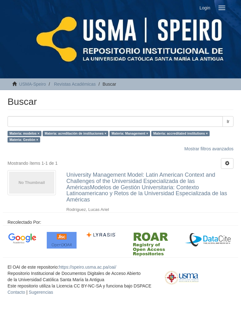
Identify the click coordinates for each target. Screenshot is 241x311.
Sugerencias (41, 292)
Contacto (16, 292)
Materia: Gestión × (23, 140)
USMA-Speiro (32, 84)
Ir (228, 121)
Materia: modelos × (24, 133)
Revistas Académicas (75, 84)
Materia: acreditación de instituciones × (75, 133)
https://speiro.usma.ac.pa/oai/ (87, 267)
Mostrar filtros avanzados (209, 148)
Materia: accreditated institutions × (180, 133)
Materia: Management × (130, 133)
